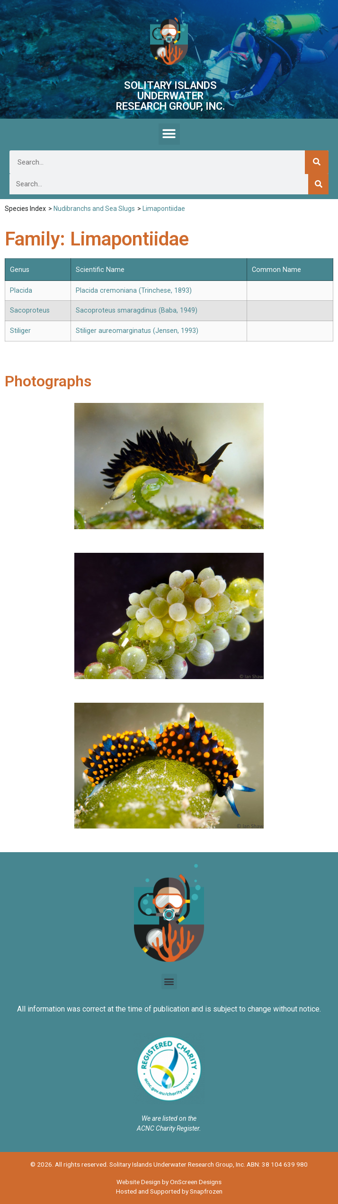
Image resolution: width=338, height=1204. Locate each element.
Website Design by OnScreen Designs (169, 1182)
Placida (21, 291)
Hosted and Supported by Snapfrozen (169, 1191)
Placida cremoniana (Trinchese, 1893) (134, 291)
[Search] (317, 162)
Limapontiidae (163, 208)
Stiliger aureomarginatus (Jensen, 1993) (137, 331)
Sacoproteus (30, 310)
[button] (169, 134)
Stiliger (20, 331)
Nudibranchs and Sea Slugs (94, 208)
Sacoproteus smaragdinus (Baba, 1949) (136, 310)
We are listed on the (169, 1118)
